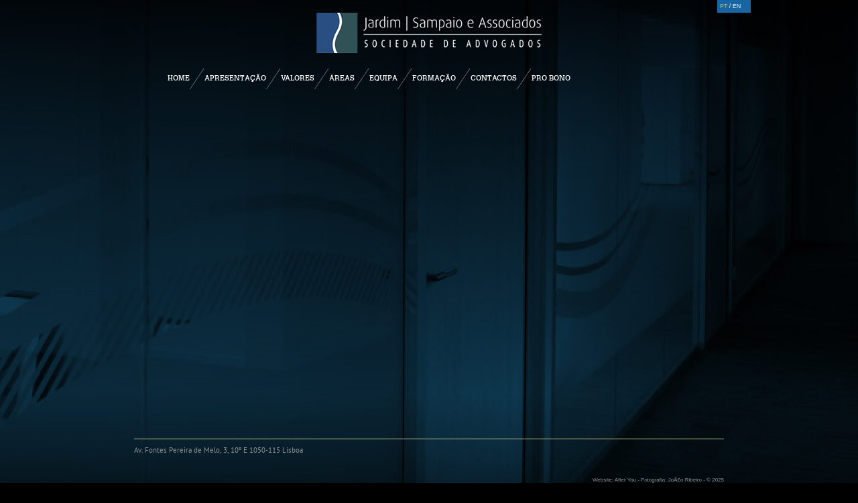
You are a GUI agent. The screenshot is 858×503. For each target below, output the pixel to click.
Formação (434, 77)
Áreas (342, 77)
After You (625, 480)
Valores (297, 77)
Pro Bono (551, 77)
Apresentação (235, 77)
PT (723, 6)
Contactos (494, 77)
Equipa (383, 77)
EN (737, 6)
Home (179, 77)
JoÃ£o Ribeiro (685, 480)
